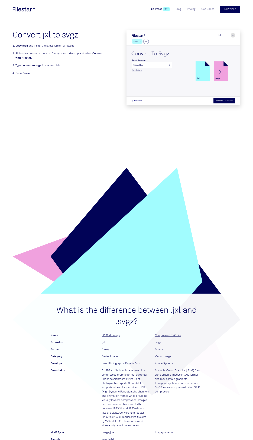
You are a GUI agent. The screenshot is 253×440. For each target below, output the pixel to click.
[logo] (24, 9)
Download (21, 46)
